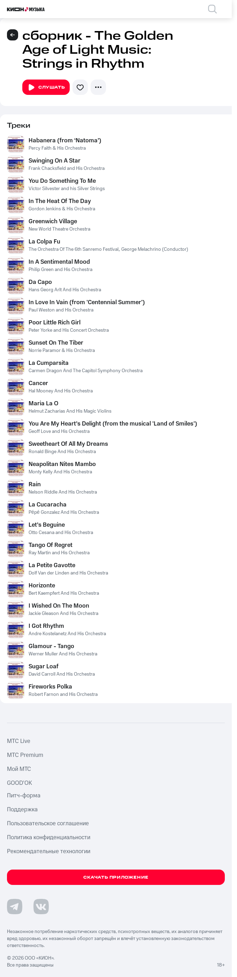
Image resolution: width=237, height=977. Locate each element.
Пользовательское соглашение (48, 823)
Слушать (46, 87)
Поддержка (22, 809)
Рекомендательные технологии (48, 851)
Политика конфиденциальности (48, 837)
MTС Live (18, 741)
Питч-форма (23, 795)
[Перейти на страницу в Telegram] (14, 906)
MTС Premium (25, 755)
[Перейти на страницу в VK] (41, 906)
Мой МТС (19, 769)
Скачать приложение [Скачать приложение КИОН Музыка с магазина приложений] (115, 877)
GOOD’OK (19, 783)
